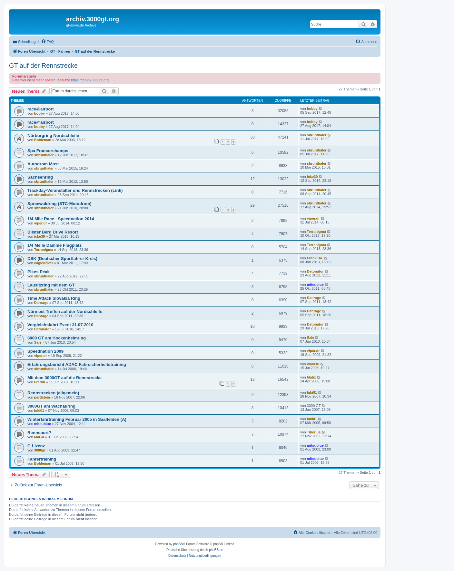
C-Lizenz (36, 445)
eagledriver (43, 263)
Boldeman (42, 140)
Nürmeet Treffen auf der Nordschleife (64, 311)
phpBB (178, 544)
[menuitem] (47, 42)
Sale (38, 342)
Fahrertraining (41, 459)
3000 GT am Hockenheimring (56, 338)
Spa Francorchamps (47, 150)
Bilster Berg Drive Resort (52, 232)
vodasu (313, 364)
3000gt (39, 450)
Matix (311, 377)
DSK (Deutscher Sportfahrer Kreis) (62, 258)
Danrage (41, 303)
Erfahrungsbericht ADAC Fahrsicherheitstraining (76, 364)
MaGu (39, 437)
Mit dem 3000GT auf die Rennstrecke (64, 377)
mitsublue (315, 284)
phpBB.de (216, 550)
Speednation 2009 (45, 351)
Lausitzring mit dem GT (51, 285)
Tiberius (314, 432)
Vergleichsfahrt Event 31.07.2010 (60, 324)
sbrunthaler (317, 135)
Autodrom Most (43, 163)
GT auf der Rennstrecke (43, 65)
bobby (39, 113)
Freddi (39, 382)
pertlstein (42, 397)
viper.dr (40, 223)
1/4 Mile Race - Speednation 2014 (60, 218)
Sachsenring (40, 177)
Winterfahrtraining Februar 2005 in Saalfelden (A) (76, 419)
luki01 (312, 392)
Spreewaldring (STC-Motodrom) (59, 203)
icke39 (312, 177)
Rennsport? (39, 432)
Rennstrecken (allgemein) (53, 392)
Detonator (315, 271)
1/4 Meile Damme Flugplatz (54, 245)
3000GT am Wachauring (51, 406)
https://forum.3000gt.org (90, 80)
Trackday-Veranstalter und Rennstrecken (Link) (75, 190)
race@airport (40, 109)
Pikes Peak (38, 271)
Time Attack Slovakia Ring (53, 298)
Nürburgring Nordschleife (53, 135)
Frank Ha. (315, 258)
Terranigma (316, 232)
